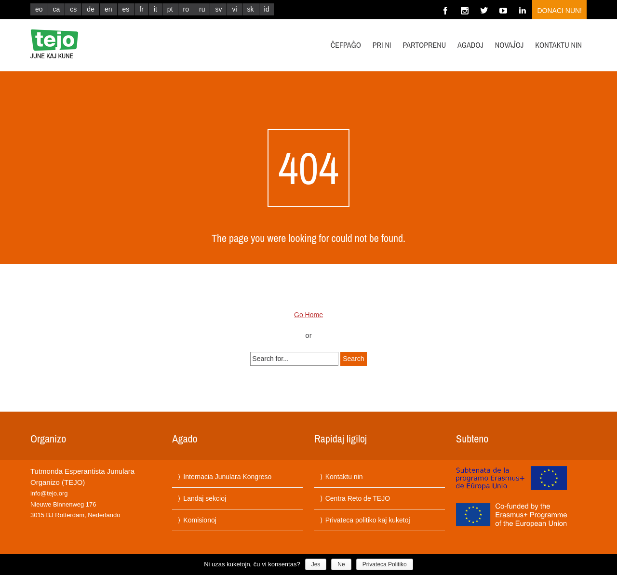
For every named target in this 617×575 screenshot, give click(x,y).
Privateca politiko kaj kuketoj (367, 520)
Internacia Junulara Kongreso (227, 477)
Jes (316, 564)
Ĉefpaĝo (346, 45)
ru (202, 9)
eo (39, 9)
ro (186, 9)
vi (234, 9)
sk (250, 9)
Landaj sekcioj (204, 498)
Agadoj (470, 45)
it (155, 9)
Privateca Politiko (384, 564)
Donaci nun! (559, 10)
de (90, 9)
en (108, 9)
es (126, 9)
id (266, 9)
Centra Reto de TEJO (357, 498)
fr (141, 9)
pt (170, 9)
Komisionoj (199, 520)
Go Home (308, 315)
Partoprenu (424, 45)
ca (56, 9)
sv (218, 9)
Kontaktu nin (558, 45)
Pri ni (382, 45)
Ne (341, 564)
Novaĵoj (509, 45)
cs (73, 9)
